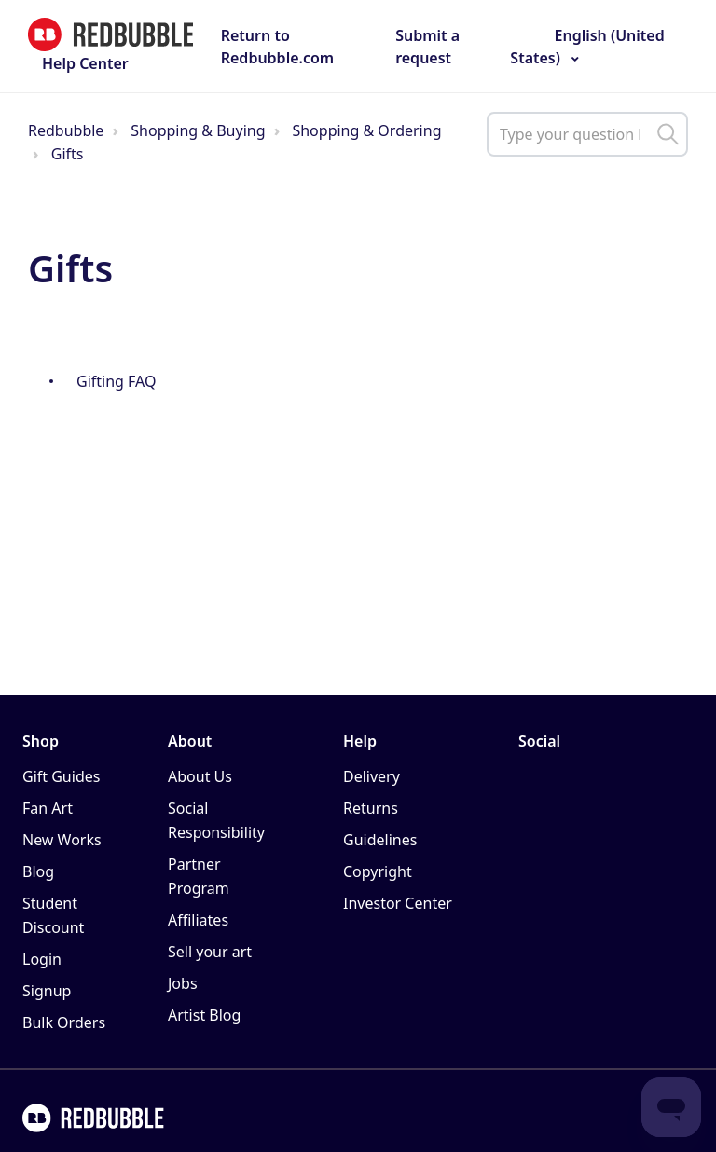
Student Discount (53, 915)
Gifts (67, 154)
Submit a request (427, 46)
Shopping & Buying (198, 130)
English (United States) (587, 46)
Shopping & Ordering (366, 130)
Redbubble (65, 130)
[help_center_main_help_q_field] (587, 134)
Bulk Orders (63, 1022)
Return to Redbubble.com (278, 46)
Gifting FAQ (116, 381)
